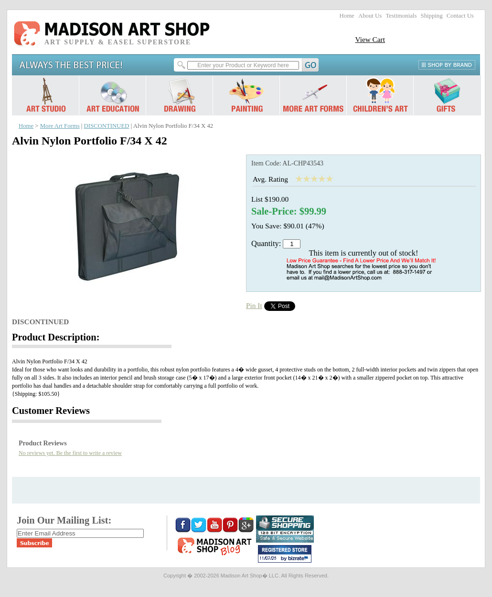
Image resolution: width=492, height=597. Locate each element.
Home (347, 15)
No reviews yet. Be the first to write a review (70, 453)
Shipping (432, 15)
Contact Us (460, 15)
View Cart (370, 39)
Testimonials (401, 15)
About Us (370, 15)
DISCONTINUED (106, 126)
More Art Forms (60, 126)
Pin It (254, 305)
